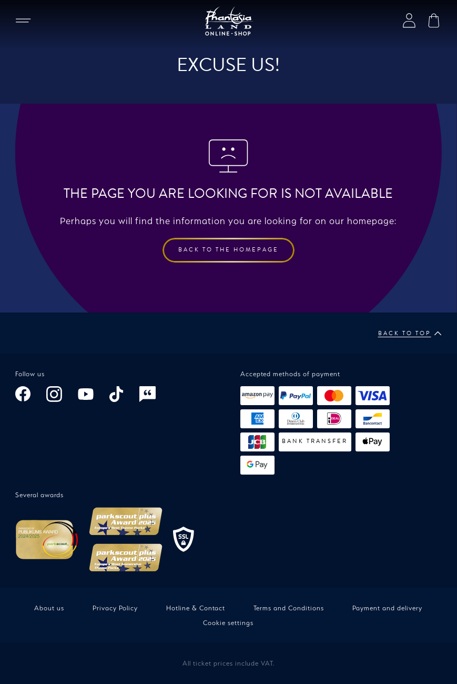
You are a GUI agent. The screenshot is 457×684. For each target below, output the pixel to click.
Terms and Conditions (288, 608)
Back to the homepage (228, 249)
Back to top (410, 333)
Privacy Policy (115, 608)
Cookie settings (228, 623)
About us (49, 608)
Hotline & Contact (195, 608)
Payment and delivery (387, 608)
